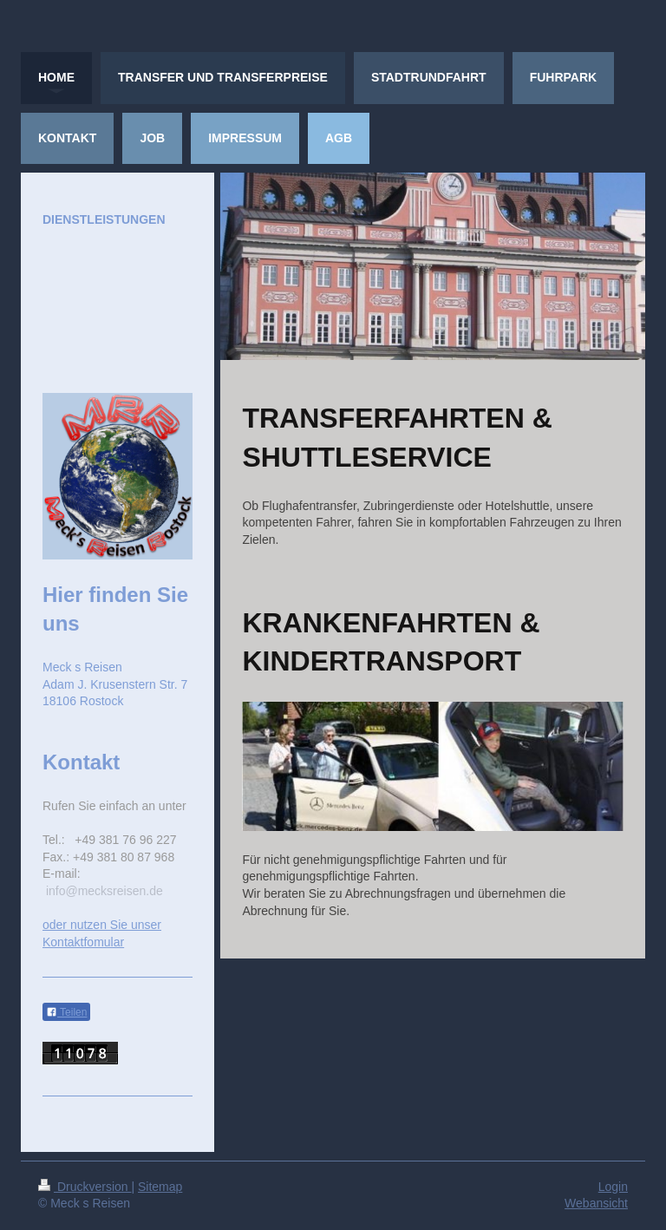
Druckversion (84, 1187)
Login (613, 1187)
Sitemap (160, 1187)
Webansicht (596, 1203)
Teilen (66, 1012)
